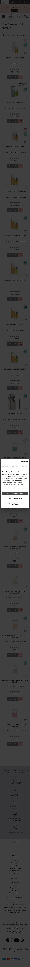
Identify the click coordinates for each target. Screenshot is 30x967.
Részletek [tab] (15, 466)
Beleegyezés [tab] (5, 466)
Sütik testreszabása (15, 498)
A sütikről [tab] (24, 466)
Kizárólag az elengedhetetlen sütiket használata (15, 503)
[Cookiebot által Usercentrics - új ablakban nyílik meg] (21, 462)
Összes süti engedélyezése (15, 493)
